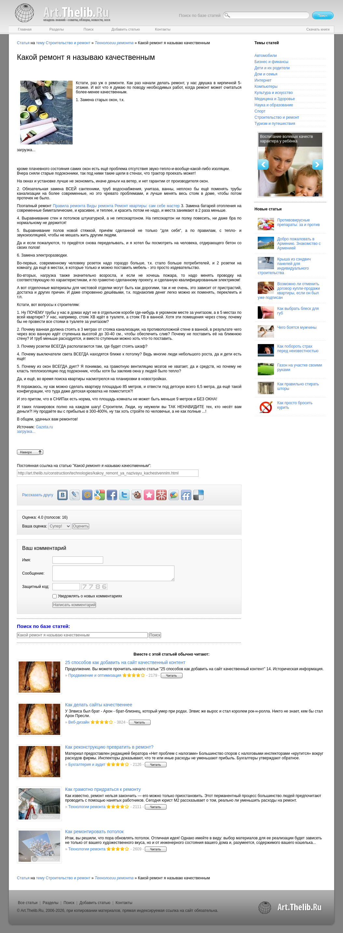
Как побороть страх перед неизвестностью (288, 350)
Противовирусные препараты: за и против (289, 224)
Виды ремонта (100, 206)
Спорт (260, 111)
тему (40, 43)
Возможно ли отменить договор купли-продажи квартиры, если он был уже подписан (289, 291)
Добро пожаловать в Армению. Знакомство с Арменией (289, 243)
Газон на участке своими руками (290, 369)
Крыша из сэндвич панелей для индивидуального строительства (284, 266)
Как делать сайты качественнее (98, 704)
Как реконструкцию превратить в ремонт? (109, 747)
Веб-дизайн (78, 722)
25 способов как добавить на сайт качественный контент (125, 662)
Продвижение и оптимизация (94, 675)
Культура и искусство (273, 92)
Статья (23, 43)
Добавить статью (94, 902)
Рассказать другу (37, 495)
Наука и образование (273, 105)
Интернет (262, 80)
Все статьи (27, 902)
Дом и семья (265, 74)
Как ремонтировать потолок (94, 831)
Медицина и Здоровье (274, 99)
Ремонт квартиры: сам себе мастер (147, 206)
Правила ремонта (69, 206)
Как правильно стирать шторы (288, 388)
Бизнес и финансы (271, 62)
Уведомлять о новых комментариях (87, 596)
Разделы (50, 902)
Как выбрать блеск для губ (288, 312)
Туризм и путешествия (274, 123)
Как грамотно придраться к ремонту (103, 789)
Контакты (124, 902)
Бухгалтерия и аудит (86, 764)
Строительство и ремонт (68, 43)
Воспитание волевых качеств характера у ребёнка (286, 138)
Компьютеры (266, 86)
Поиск (68, 902)
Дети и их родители (272, 68)
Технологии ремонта (86, 807)
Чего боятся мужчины (287, 331)
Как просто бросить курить (285, 407)
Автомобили (265, 55)
